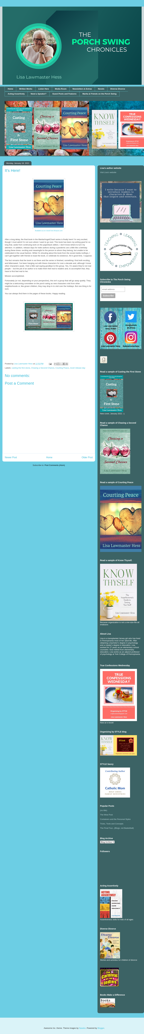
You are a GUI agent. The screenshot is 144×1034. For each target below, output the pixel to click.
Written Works (25, 89)
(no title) (103, 810)
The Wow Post (106, 815)
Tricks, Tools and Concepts (111, 824)
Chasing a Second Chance (42, 368)
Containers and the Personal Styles (115, 819)
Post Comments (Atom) (55, 465)
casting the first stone (21, 368)
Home (10, 89)
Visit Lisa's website (108, 172)
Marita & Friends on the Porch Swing (99, 94)
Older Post (87, 457)
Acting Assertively (16, 94)
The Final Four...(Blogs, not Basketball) (117, 828)
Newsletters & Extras (82, 89)
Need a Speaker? (38, 94)
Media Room (60, 89)
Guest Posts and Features (64, 94)
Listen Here (43, 89)
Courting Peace (62, 368)
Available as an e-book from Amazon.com (49, 231)
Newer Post (11, 457)
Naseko (82, 1028)
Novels (101, 89)
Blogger (101, 1028)
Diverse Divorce (117, 89)
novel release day (77, 368)
